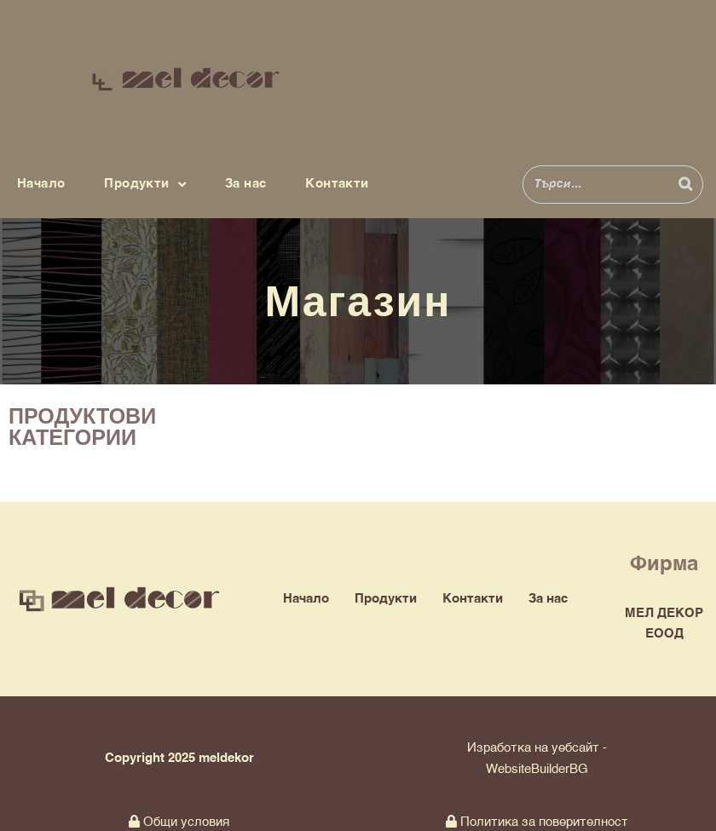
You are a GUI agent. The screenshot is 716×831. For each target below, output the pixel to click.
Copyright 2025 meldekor (179, 758)
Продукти (145, 184)
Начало (41, 183)
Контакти (336, 183)
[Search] (685, 184)
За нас (245, 183)
